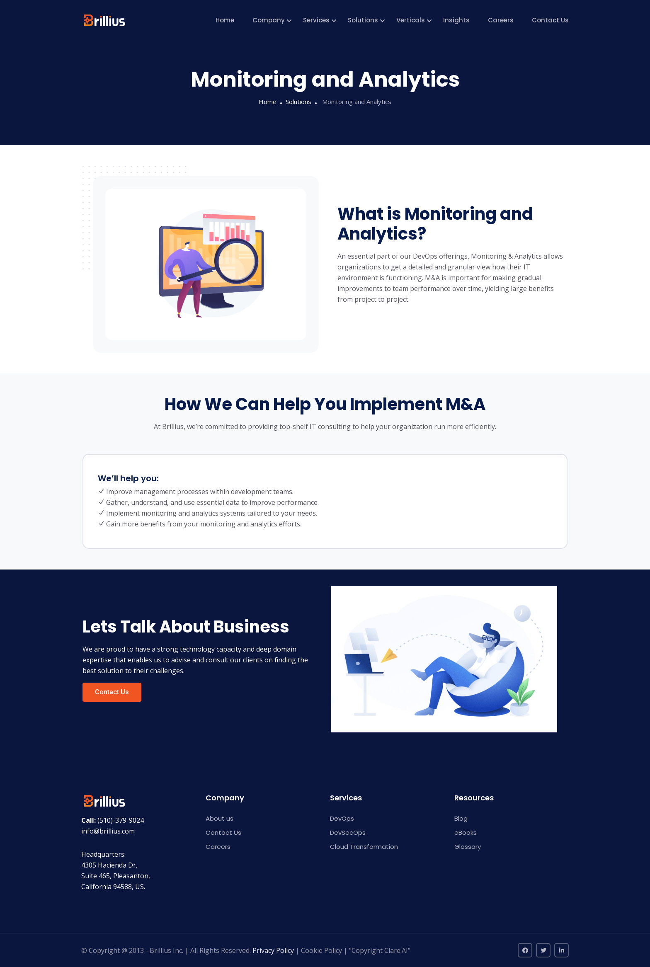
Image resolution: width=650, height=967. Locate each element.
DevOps (342, 818)
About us (219, 818)
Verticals (410, 20)
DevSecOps (348, 832)
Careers (501, 20)
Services (316, 20)
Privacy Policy (273, 950)
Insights (456, 20)
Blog (461, 818)
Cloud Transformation (364, 846)
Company (268, 20)
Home (225, 20)
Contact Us (550, 20)
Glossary (467, 846)
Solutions (363, 20)
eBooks (465, 832)
